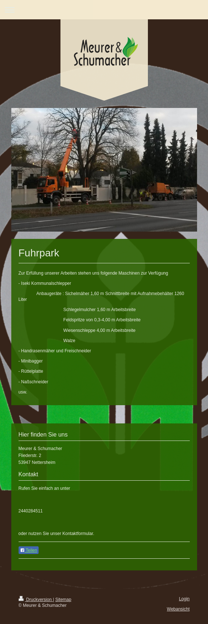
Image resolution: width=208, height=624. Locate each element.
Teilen (28, 550)
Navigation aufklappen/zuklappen (104, 10)
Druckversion (36, 599)
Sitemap (63, 599)
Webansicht (178, 609)
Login (184, 598)
